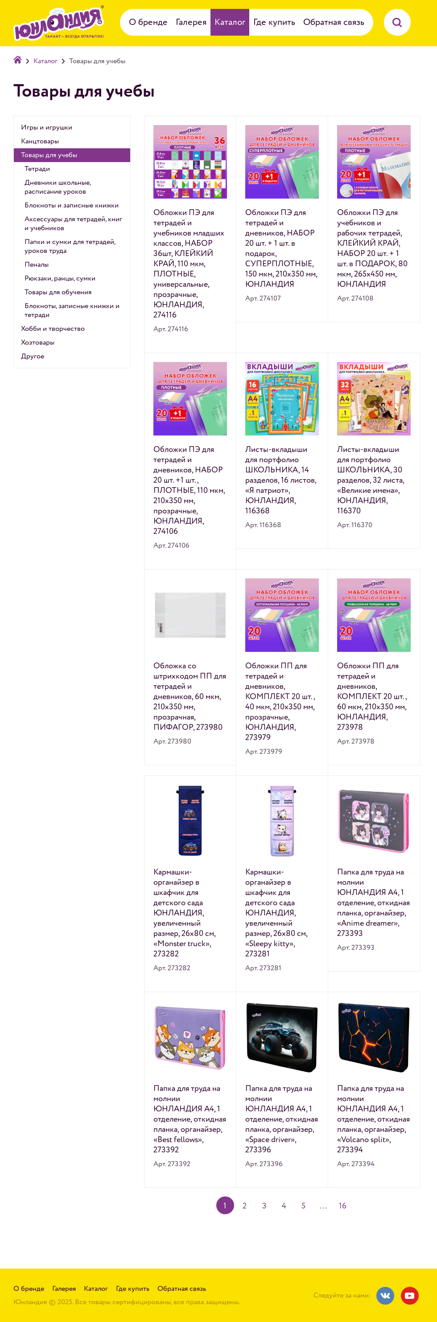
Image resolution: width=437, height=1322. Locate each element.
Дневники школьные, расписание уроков (58, 187)
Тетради (37, 168)
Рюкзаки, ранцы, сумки (60, 278)
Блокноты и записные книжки (72, 205)
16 (342, 1206)
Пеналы (37, 264)
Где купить (274, 22)
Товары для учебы (49, 155)
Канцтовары (40, 141)
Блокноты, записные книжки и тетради (72, 310)
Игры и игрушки (46, 127)
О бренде (148, 22)
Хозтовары (37, 342)
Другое (32, 356)
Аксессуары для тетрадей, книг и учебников (73, 223)
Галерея (191, 22)
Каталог (229, 22)
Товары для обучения (58, 292)
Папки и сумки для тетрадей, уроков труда (70, 246)
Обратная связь (333, 22)
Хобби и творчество (53, 328)
